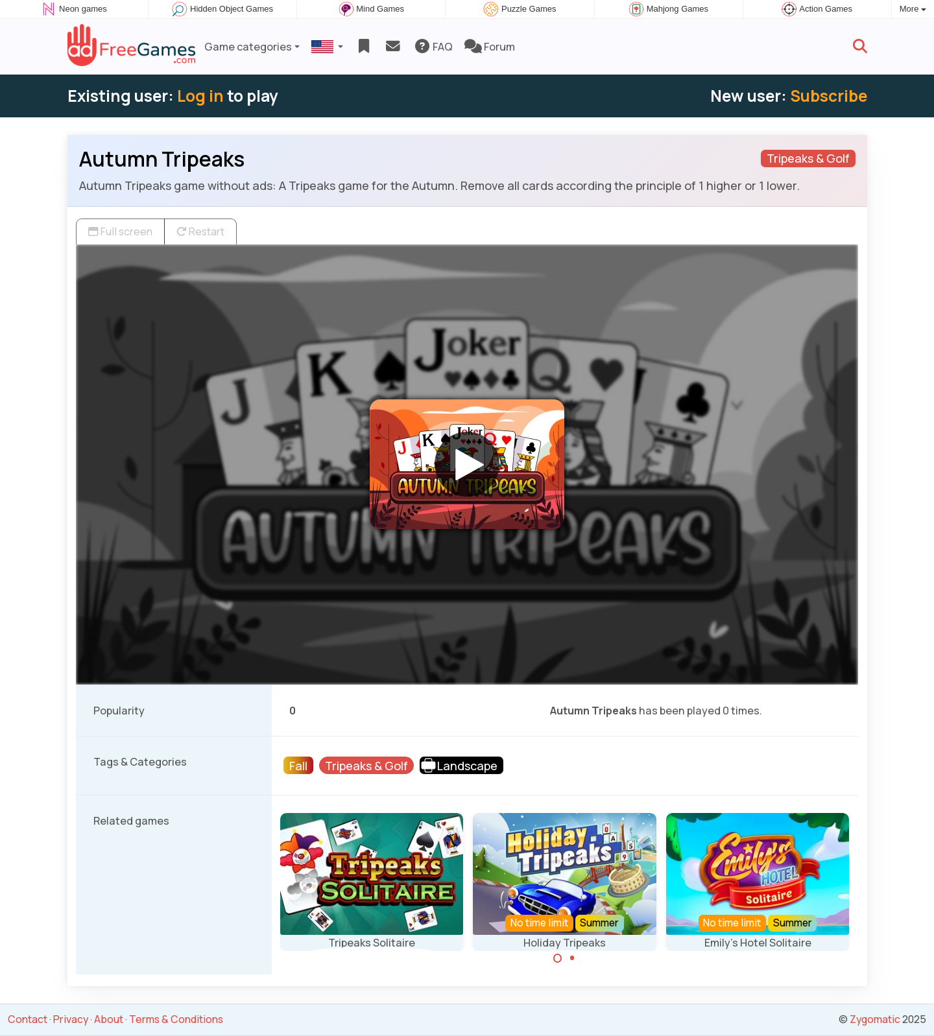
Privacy (70, 1019)
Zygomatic (875, 1019)
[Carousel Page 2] (572, 958)
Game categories (248, 47)
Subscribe (828, 95)
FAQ (433, 47)
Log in (200, 95)
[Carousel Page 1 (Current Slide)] (557, 958)
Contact (27, 1019)
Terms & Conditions (176, 1019)
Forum (489, 47)
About (108, 1019)
